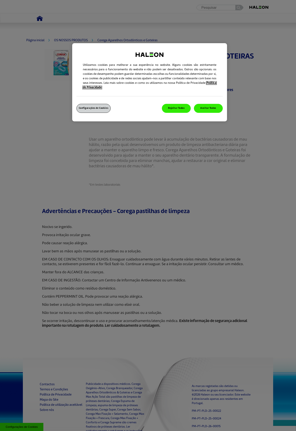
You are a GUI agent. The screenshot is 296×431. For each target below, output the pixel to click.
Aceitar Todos (208, 108)
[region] (149, 82)
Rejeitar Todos (176, 108)
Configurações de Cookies (93, 108)
